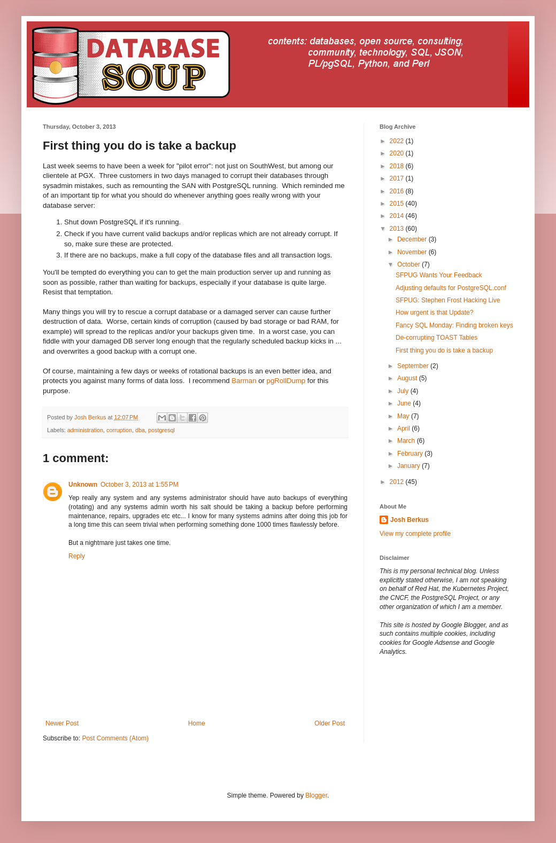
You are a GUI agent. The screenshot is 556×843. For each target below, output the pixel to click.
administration (85, 430)
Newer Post (62, 723)
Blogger (316, 795)
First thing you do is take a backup (444, 350)
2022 (398, 141)
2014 (398, 216)
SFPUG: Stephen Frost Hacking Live (448, 300)
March (407, 440)
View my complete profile (415, 533)
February (410, 453)
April (404, 428)
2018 (398, 166)
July (404, 391)
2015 (398, 203)
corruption (119, 430)
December (413, 239)
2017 (398, 178)
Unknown (82, 484)
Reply (76, 556)
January (409, 466)
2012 (398, 482)
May (404, 416)
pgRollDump (286, 381)
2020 (398, 153)
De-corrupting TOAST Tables (436, 337)
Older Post (329, 723)
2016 (398, 191)
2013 (398, 228)
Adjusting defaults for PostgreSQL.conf (451, 288)
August (408, 378)
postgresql (161, 430)
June (405, 403)
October (409, 264)
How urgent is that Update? (434, 312)
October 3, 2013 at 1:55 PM (140, 484)
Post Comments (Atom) (115, 738)
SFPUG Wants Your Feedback (439, 275)
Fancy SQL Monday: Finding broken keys (454, 325)
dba (140, 430)
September (413, 366)
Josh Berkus (409, 520)
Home (196, 723)
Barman (243, 381)
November (413, 252)
